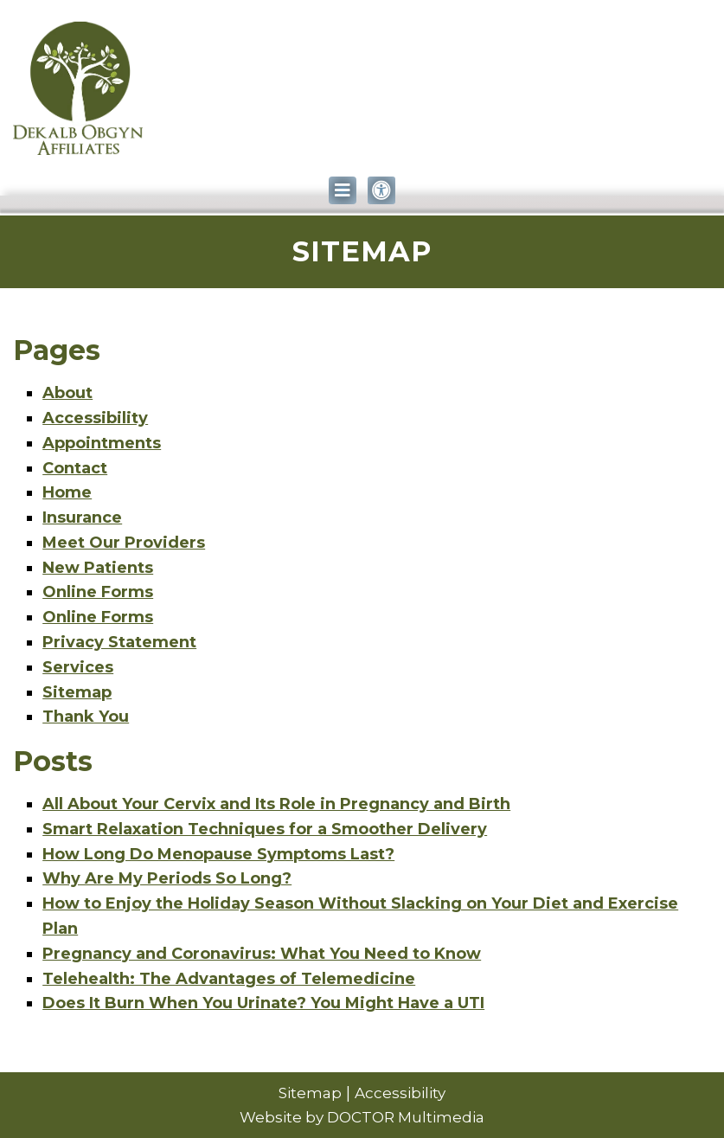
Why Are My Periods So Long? (167, 878)
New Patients (97, 567)
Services (77, 667)
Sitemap (77, 692)
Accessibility (95, 418)
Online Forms (97, 591)
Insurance (82, 517)
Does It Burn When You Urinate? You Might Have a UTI (263, 1003)
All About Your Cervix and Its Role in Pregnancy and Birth (276, 803)
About (67, 392)
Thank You (85, 716)
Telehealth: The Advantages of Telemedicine (228, 978)
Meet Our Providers (123, 542)
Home (67, 492)
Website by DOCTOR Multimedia (362, 1117)
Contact (74, 468)
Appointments (101, 443)
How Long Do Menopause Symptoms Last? (218, 854)
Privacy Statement (119, 642)
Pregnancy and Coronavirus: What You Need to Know (261, 953)
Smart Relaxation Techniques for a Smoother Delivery (264, 829)
